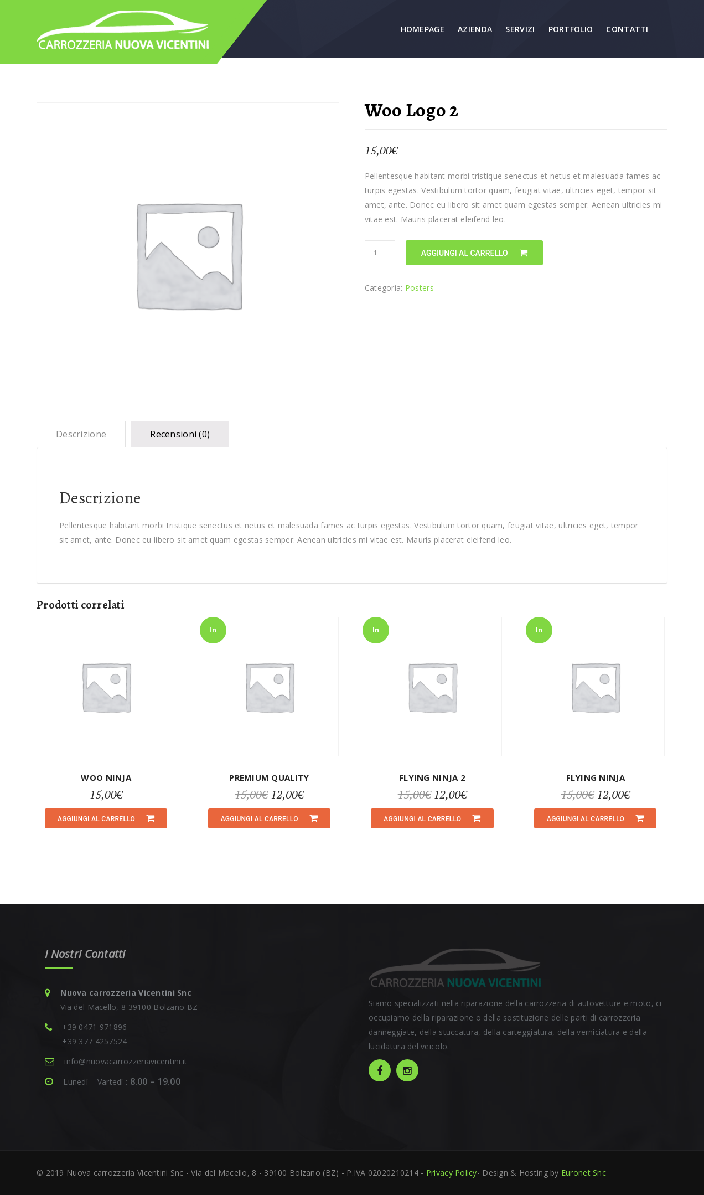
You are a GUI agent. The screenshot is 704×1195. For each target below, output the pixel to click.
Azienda (475, 29)
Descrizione (81, 434)
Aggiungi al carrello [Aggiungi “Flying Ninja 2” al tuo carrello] (422, 819)
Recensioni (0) (180, 434)
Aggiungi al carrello (464, 253)
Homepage (422, 29)
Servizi (520, 29)
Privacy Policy (451, 1172)
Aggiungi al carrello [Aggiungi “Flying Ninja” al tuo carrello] (585, 819)
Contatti (627, 29)
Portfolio (570, 29)
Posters (419, 287)
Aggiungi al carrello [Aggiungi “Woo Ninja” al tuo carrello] (96, 819)
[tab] (81, 434)
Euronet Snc (582, 1172)
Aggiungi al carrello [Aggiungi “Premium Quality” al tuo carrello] (259, 819)
